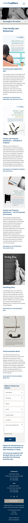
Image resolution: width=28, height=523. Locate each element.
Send (10, 439)
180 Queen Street (14, 486)
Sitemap (14, 512)
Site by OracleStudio (14, 520)
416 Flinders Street (14, 474)
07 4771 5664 (14, 478)
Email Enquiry (14, 501)
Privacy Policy (14, 514)
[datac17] (14, 414)
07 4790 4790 (14, 490)
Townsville (14, 471)
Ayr (14, 483)
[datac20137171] (14, 420)
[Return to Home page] (10, 4)
